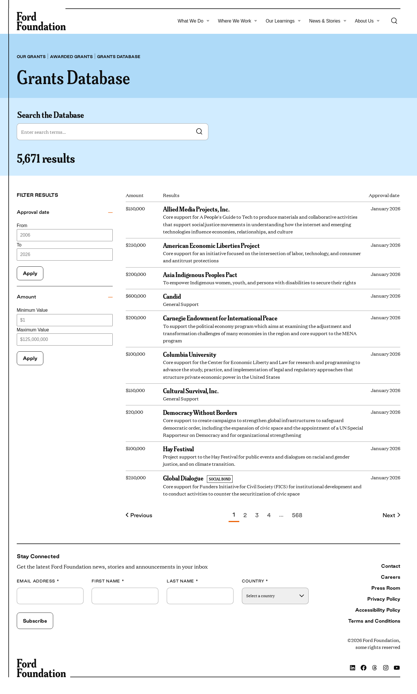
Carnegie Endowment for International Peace (220, 317)
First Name (108, 581)
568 (297, 515)
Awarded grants (71, 56)
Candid (172, 296)
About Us (367, 21)
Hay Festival (178, 448)
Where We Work (237, 21)
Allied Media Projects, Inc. (196, 208)
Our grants (31, 56)
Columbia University (189, 354)
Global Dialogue (183, 477)
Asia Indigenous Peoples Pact (200, 274)
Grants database (118, 56)
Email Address (38, 581)
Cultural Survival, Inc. (190, 390)
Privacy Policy (383, 599)
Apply (30, 273)
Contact (390, 566)
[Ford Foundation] (41, 21)
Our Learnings (283, 21)
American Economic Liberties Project (211, 245)
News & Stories (327, 21)
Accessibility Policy (377, 610)
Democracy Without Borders (200, 412)
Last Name (182, 581)
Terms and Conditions (374, 621)
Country (255, 581)
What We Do (194, 21)
